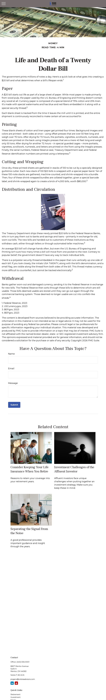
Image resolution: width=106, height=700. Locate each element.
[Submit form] (14, 405)
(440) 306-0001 (23, 662)
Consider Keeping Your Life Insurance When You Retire (29, 469)
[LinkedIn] (12, 683)
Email (11, 368)
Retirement (15, 694)
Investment (15, 697)
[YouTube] (16, 683)
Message (13, 383)
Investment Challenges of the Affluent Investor (74, 469)
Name (11, 354)
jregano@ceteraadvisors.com (23, 679)
